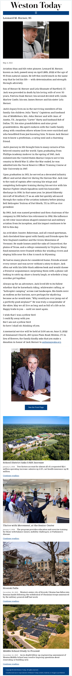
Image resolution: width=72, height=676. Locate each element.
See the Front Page (36, 407)
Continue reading (11, 476)
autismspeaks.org (51, 342)
